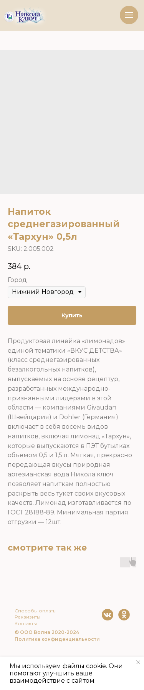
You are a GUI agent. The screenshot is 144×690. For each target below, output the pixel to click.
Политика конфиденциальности (57, 639)
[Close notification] (138, 662)
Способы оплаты (35, 611)
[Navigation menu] (129, 15)
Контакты (26, 623)
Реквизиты (27, 617)
